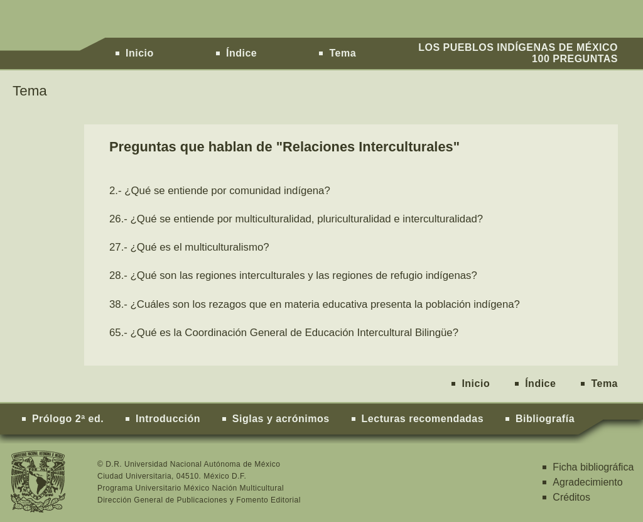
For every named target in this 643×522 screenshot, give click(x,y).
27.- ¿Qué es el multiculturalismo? (189, 247)
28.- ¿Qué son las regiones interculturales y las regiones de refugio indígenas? (293, 275)
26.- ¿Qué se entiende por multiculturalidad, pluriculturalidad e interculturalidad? (296, 219)
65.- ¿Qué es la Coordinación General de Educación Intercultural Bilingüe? (283, 333)
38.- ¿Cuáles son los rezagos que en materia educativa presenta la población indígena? (314, 304)
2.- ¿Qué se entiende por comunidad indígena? (219, 191)
